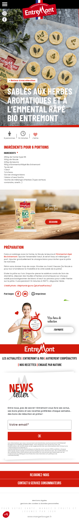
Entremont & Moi (33, 358)
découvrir (53, 222)
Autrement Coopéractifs (61, 358)
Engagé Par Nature (50, 365)
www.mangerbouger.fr (39, 516)
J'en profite (58, 330)
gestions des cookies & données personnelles (39, 503)
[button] (6, 514)
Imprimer (40, 293)
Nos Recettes (27, 365)
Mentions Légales (39, 500)
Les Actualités (11, 358)
